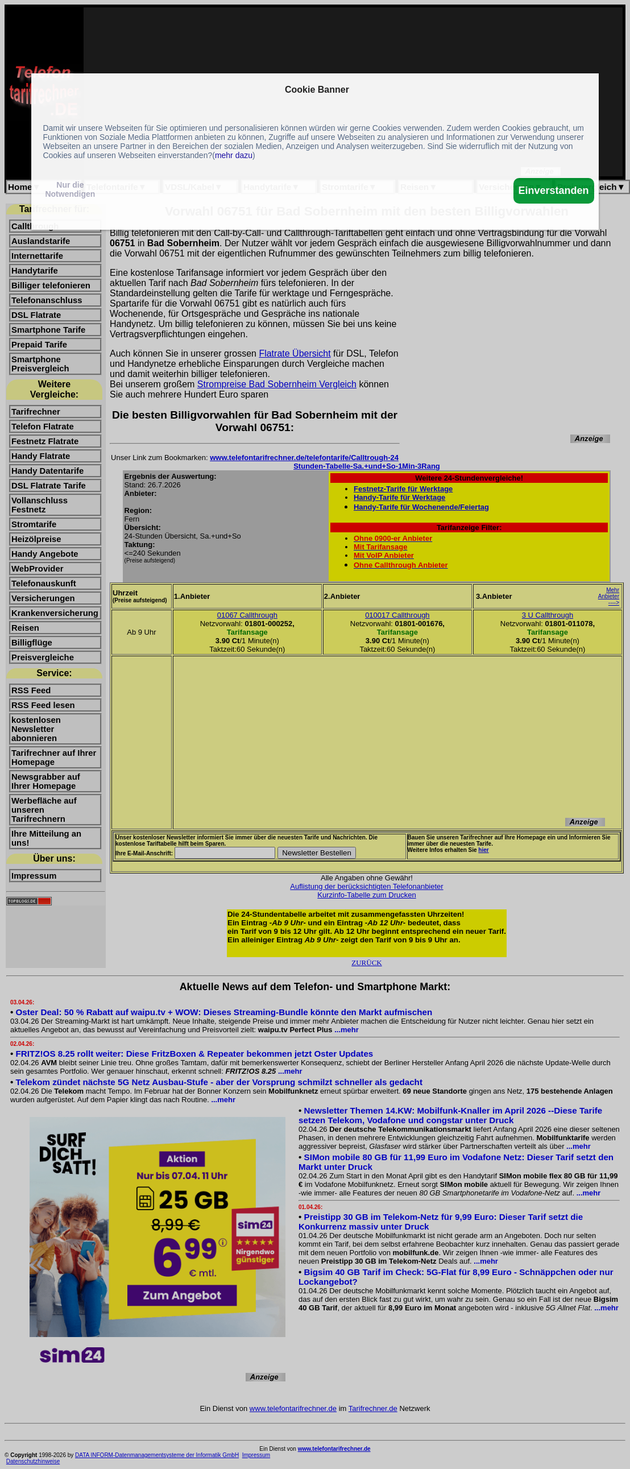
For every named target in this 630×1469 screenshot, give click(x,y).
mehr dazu (233, 155)
